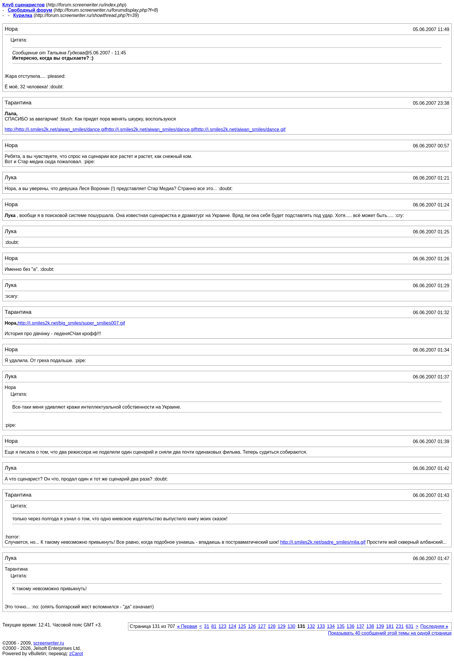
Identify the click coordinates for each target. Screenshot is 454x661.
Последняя (434, 626)
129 (282, 626)
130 (291, 626)
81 (214, 626)
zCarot (76, 653)
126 (252, 626)
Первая (187, 626)
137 (360, 626)
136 (351, 626)
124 (232, 626)
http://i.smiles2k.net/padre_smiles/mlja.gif (322, 542)
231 (400, 626)
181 (390, 626)
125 (242, 626)
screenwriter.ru (48, 643)
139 (380, 626)
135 (341, 626)
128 (272, 626)
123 (222, 626)
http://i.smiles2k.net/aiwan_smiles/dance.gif (151, 129)
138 (370, 626)
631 (410, 626)
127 (262, 626)
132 (311, 626)
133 (321, 626)
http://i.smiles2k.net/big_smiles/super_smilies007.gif (71, 323)
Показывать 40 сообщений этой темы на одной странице (390, 633)
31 (206, 626)
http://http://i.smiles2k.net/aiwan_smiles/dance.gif (55, 129)
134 (331, 626)
